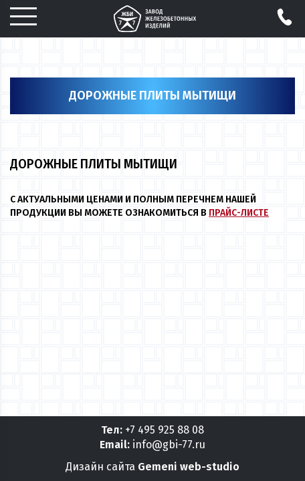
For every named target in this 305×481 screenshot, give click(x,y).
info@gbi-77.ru (168, 444)
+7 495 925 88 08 (164, 430)
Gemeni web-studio (188, 466)
